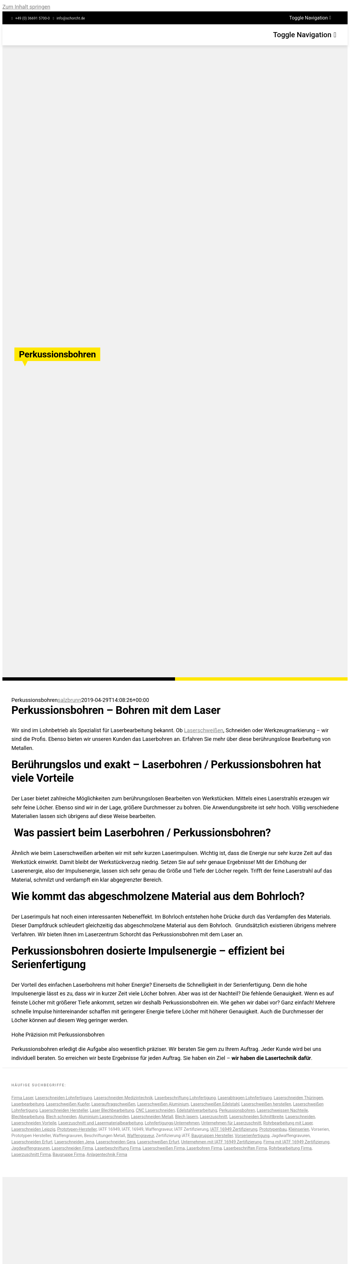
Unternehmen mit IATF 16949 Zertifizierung (221, 1141)
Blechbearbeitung (27, 1116)
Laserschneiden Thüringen (298, 1097)
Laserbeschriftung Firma (117, 1148)
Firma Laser (22, 1097)
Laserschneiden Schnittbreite (256, 1116)
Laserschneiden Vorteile (33, 1123)
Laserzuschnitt (214, 1116)
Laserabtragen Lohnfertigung (245, 1097)
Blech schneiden (61, 1116)
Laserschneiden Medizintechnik (123, 1097)
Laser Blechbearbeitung (112, 1110)
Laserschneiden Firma (72, 1148)
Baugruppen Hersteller (212, 1135)
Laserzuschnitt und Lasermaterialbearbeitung (100, 1123)
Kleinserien (298, 1129)
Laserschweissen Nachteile (282, 1110)
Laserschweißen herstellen (266, 1104)
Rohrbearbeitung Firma (290, 1148)
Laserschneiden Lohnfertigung (63, 1097)
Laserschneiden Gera (115, 1141)
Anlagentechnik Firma (106, 1154)
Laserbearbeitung (27, 1104)
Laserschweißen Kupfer (67, 1104)
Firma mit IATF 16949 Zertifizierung (297, 1141)
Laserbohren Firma (204, 1148)
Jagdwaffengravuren (30, 1148)
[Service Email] (69, 18)
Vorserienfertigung (252, 1135)
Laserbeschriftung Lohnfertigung (185, 1097)
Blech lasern (186, 1116)
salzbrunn (69, 700)
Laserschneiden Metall (152, 1116)
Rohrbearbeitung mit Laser (287, 1123)
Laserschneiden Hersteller (64, 1110)
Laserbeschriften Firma (245, 1148)
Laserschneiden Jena (74, 1141)
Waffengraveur (140, 1135)
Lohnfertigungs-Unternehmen (172, 1123)
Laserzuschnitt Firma (31, 1154)
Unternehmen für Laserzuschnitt (231, 1123)
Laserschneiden (300, 1116)
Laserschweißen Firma (164, 1148)
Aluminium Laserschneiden (103, 1116)
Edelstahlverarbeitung (197, 1110)
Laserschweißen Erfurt (158, 1141)
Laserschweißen (203, 730)
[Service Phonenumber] (30, 18)
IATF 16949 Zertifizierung (234, 1129)
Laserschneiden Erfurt (32, 1141)
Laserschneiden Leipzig (33, 1129)
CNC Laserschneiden (155, 1110)
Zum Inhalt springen (26, 7)
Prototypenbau (273, 1129)
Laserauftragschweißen (113, 1104)
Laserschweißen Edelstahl (215, 1104)
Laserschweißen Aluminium (163, 1104)
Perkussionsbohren (237, 1110)
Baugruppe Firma (69, 1154)
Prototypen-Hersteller (76, 1129)
